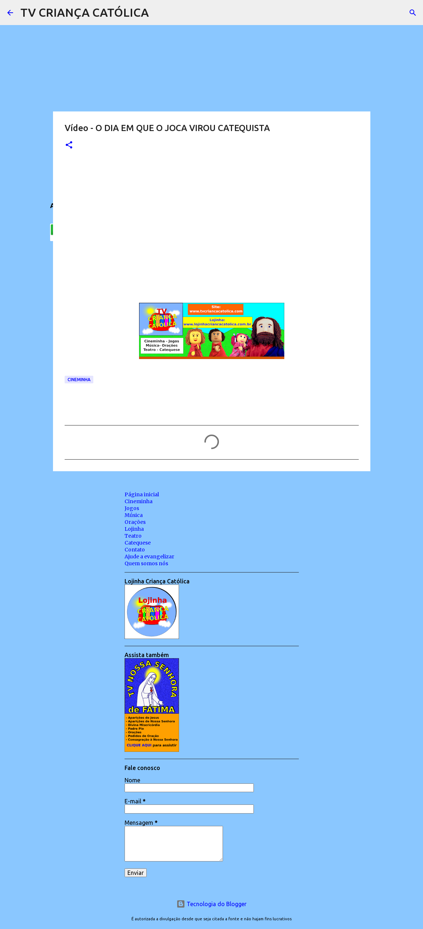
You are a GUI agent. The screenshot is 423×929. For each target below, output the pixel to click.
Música (134, 515)
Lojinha (134, 529)
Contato (135, 549)
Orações (135, 522)
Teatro (133, 536)
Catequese (138, 542)
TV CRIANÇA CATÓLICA (84, 12)
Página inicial (142, 494)
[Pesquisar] (159, 12)
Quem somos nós (146, 563)
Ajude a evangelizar (149, 556)
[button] (69, 145)
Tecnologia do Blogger (211, 904)
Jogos (132, 508)
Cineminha (79, 379)
